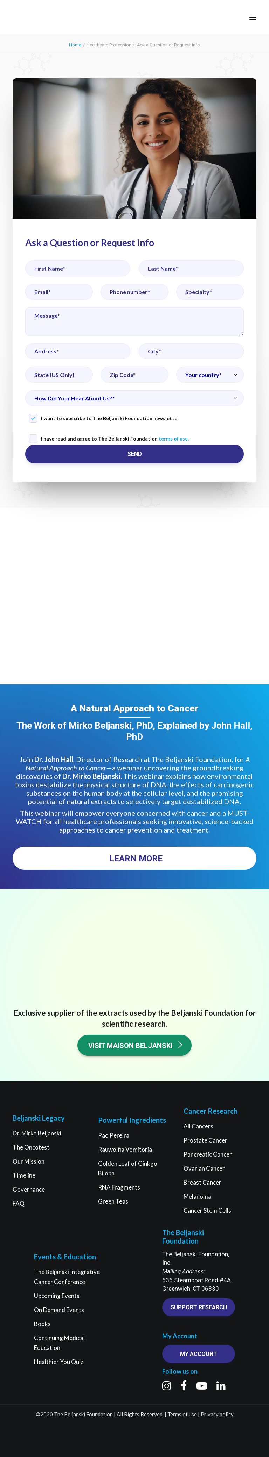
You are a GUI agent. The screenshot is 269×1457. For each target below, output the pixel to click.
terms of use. (174, 439)
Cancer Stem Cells (207, 1210)
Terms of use (182, 1414)
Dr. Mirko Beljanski (37, 1133)
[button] (253, 17)
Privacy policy (217, 1414)
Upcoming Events (57, 1295)
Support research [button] (199, 1307)
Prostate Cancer (205, 1140)
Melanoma (197, 1196)
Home (75, 44)
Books (42, 1323)
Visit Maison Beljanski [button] (136, 1045)
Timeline (24, 1175)
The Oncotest (31, 1147)
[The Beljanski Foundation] (32, 17)
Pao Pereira (113, 1135)
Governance (29, 1189)
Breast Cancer (202, 1182)
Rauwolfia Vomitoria (125, 1149)
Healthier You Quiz (58, 1361)
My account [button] (198, 1354)
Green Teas (113, 1201)
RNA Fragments (119, 1187)
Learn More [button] (136, 858)
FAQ (19, 1203)
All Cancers (198, 1126)
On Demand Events (59, 1309)
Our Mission (28, 1161)
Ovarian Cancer (204, 1168)
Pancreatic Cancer (208, 1154)
